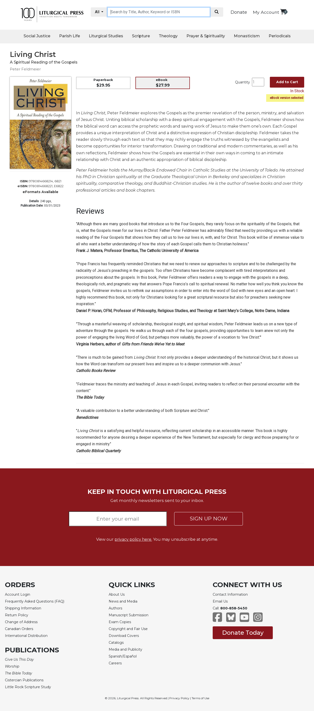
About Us (117, 594)
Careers (115, 663)
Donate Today (242, 632)
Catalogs (116, 642)
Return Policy (16, 615)
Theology (168, 36)
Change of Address (21, 622)
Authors (115, 608)
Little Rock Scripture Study (28, 687)
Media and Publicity (125, 649)
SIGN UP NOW (208, 518)
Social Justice (37, 36)
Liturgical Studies (106, 36)
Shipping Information (23, 608)
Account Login (17, 594)
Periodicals (280, 36)
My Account (266, 12)
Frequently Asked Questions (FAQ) (34, 601)
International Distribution (26, 635)
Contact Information (230, 594)
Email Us (220, 601)
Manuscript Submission (128, 615)
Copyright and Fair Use (128, 629)
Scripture (141, 36)
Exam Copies (120, 622)
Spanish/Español (123, 656)
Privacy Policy (179, 698)
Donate (239, 12)
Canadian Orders (19, 629)
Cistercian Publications (24, 680)
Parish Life (69, 36)
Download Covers (124, 635)
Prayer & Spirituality (205, 36)
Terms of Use (200, 698)
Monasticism (247, 36)
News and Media (123, 601)
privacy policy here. (133, 539)
